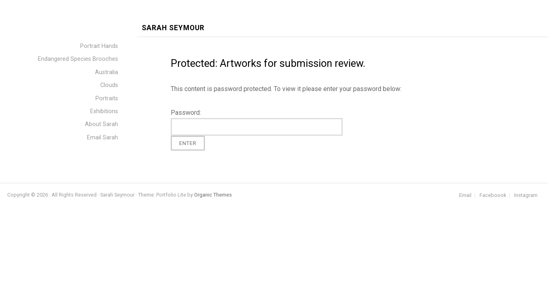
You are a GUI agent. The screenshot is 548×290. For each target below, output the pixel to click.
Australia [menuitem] (106, 72)
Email (465, 195)
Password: (256, 122)
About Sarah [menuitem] (101, 124)
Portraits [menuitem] (106, 98)
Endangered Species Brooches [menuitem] (78, 59)
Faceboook (493, 195)
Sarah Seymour (173, 28)
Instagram (526, 195)
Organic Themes (213, 195)
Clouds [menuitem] (109, 85)
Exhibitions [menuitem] (104, 111)
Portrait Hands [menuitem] (99, 46)
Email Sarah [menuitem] (102, 137)
